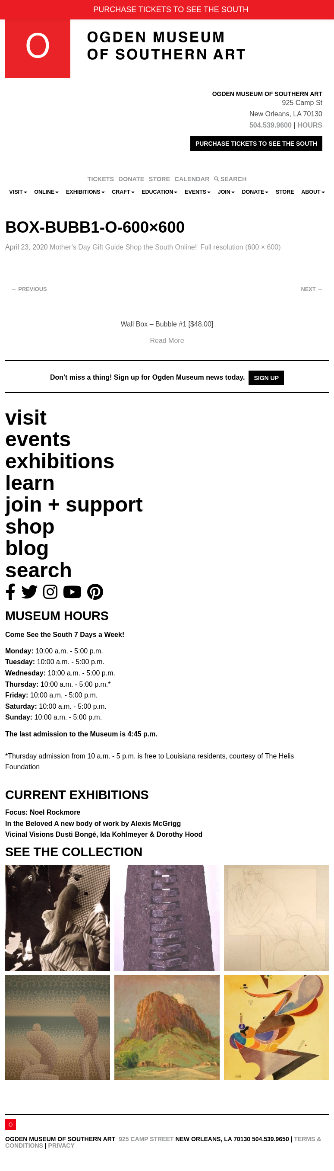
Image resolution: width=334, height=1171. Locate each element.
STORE (159, 179)
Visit (18, 192)
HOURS (309, 125)
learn (30, 482)
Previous (29, 289)
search (38, 570)
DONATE (132, 179)
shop (30, 526)
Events (198, 192)
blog (27, 548)
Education (159, 192)
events (38, 439)
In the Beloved (93, 823)
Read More (167, 340)
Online (46, 192)
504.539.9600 (270, 125)
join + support (74, 504)
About (313, 192)
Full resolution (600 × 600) (240, 247)
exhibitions (59, 461)
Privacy (61, 1145)
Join (226, 192)
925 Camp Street (146, 1139)
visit (26, 417)
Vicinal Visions (103, 834)
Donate (255, 192)
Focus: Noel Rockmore (42, 812)
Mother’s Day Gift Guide (123, 247)
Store (285, 192)
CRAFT (123, 192)
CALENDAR (192, 179)
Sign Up (266, 377)
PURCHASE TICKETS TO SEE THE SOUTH (256, 143)
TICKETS (101, 179)
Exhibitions (85, 192)
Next (312, 289)
